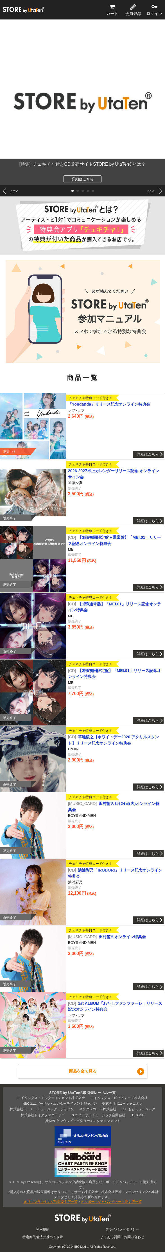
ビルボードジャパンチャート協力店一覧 (111, 1201)
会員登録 (133, 13)
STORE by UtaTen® (23, 10)
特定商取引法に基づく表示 (42, 1237)
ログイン (154, 13)
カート (112, 13)
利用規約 (42, 1229)
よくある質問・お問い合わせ (122, 1237)
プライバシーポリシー (122, 1229)
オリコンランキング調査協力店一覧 (51, 1201)
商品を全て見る (82, 1071)
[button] (72, 191)
